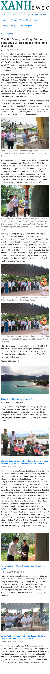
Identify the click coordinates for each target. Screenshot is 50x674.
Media (35, 20)
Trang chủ (6, 14)
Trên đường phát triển (37, 14)
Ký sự (13, 20)
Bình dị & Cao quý (9, 26)
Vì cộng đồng (24, 20)
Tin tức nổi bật (20, 14)
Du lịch (5, 20)
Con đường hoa (26, 26)
